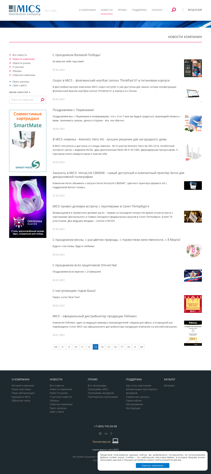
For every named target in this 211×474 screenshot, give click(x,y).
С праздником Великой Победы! (77, 55)
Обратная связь (21, 400)
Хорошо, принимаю (152, 465)
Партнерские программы (103, 396)
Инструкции (133, 408)
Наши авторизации (23, 393)
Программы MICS (98, 389)
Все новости (20, 55)
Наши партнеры (21, 389)
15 (108, 346)
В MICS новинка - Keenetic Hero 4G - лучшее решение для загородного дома (109, 139)
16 (115, 346)
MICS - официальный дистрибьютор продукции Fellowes (95, 316)
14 (102, 346)
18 (128, 346)
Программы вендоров (101, 393)
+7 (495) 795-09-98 (105, 426)
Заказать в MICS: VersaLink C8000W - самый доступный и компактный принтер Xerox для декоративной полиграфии (118, 175)
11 (82, 346)
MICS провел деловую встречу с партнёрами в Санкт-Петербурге (101, 206)
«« (55, 346)
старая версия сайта (105, 449)
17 (121, 346)
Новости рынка (22, 63)
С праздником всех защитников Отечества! (85, 265)
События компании (24, 75)
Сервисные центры (137, 396)
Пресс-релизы (21, 81)
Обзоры (17, 71)
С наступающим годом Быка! (74, 291)
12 (88, 346)
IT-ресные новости (61, 396)
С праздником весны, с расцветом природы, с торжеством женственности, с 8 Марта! (116, 240)
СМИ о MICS (20, 85)
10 (75, 346)
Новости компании (24, 59)
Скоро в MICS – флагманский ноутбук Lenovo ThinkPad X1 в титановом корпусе (111, 80)
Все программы (97, 385)
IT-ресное (18, 67)
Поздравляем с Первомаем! (73, 110)
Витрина (169, 385)
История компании (23, 385)
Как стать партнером (138, 385)
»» (141, 346)
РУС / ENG (51, 10)
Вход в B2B (195, 9)
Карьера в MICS (21, 396)
